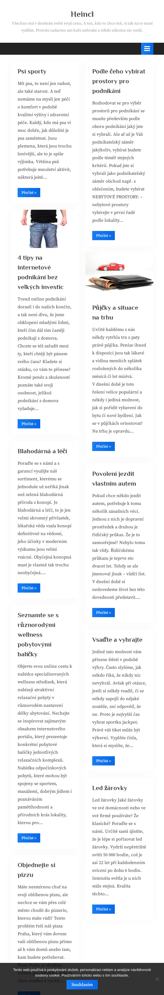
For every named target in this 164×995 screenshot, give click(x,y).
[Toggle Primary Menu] (147, 49)
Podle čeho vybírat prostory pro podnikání (119, 81)
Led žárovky (109, 787)
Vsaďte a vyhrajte (117, 639)
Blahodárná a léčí (42, 451)
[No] (157, 979)
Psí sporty (32, 71)
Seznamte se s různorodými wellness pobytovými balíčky (38, 634)
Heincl (82, 13)
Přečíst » (31, 193)
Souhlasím (82, 984)
